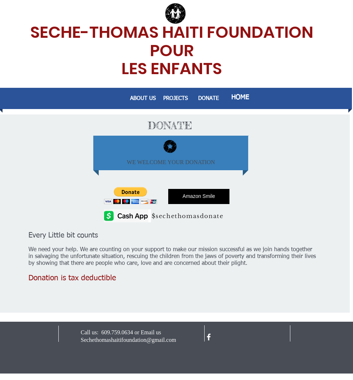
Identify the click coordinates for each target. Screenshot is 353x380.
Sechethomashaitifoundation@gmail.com (128, 340)
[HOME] (240, 98)
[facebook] (208, 336)
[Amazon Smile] (198, 196)
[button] (130, 195)
